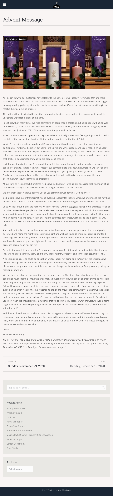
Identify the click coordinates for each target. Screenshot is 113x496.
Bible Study (12, 448)
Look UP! (11, 417)
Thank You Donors (16, 426)
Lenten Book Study (16, 443)
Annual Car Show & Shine (19, 430)
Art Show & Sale (14, 412)
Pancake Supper (15, 421)
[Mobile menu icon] (4, 4)
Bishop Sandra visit (16, 408)
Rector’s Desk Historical (16, 39)
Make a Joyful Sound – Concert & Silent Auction (30, 435)
